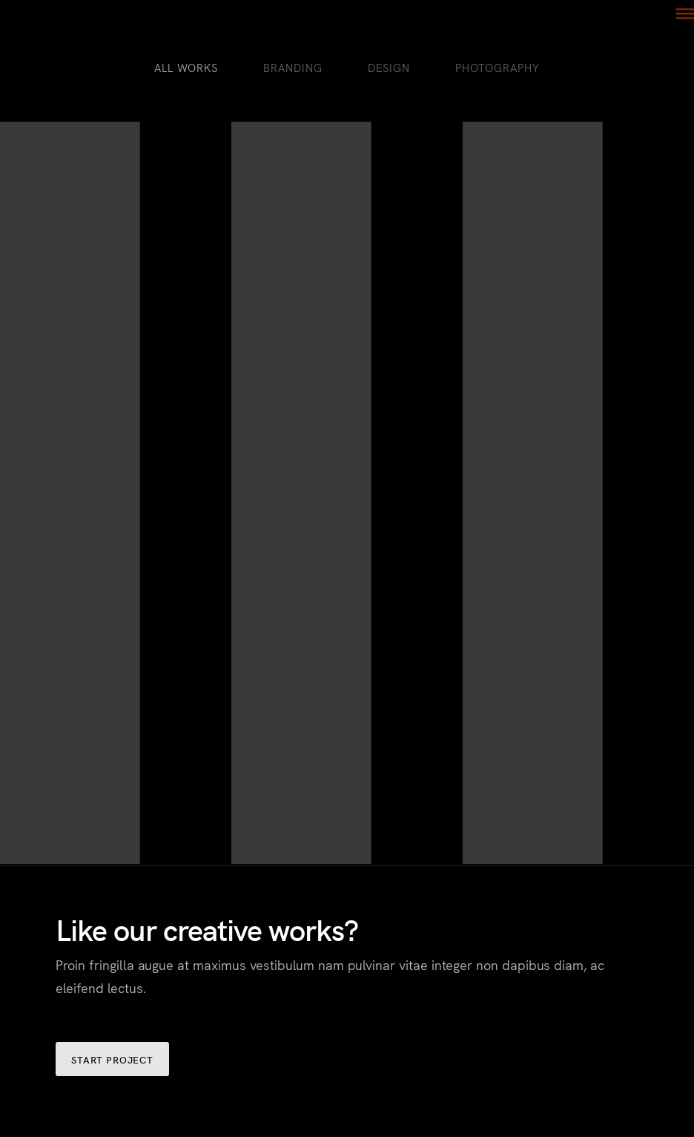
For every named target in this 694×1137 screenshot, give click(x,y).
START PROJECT (112, 1059)
